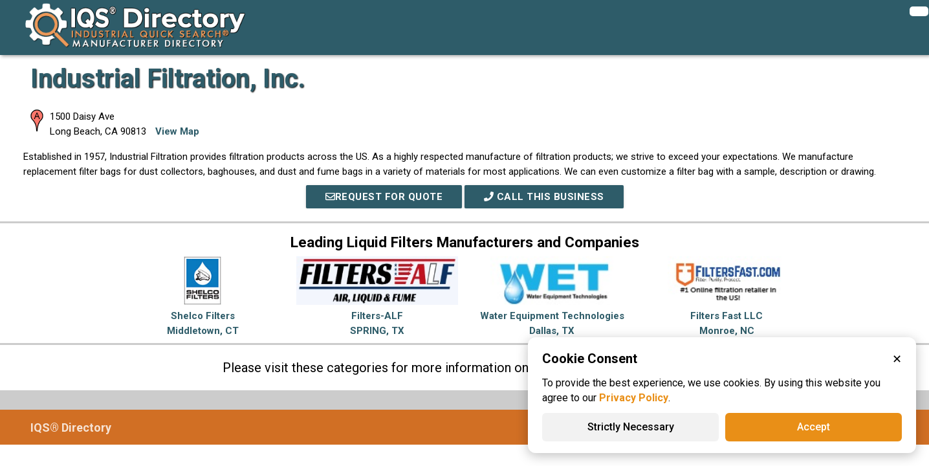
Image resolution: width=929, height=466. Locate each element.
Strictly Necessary (630, 427)
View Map (177, 131)
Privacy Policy (633, 398)
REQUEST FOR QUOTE (384, 197)
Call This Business (544, 197)
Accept (813, 427)
